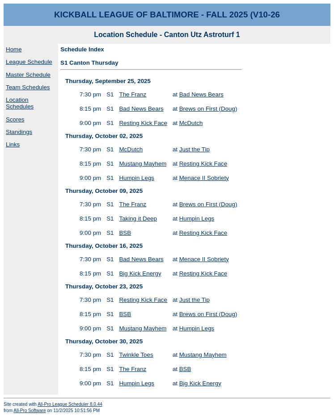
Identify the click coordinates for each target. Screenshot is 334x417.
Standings (19, 132)
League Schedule (29, 61)
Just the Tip (194, 149)
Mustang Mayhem (142, 163)
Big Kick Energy (140, 273)
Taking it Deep (137, 218)
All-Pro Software (29, 410)
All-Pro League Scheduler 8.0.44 (70, 404)
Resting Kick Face (143, 123)
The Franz (132, 94)
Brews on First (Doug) (208, 108)
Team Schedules (28, 87)
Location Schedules (20, 103)
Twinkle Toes (136, 354)
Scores (15, 119)
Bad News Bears (201, 94)
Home (14, 49)
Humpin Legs (136, 178)
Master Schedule (28, 74)
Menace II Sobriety (204, 178)
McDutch (191, 123)
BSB (125, 232)
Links (13, 144)
